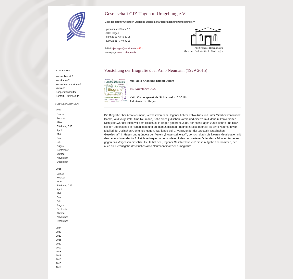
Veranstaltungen (67, 104)
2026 (58, 109)
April (59, 130)
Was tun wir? (63, 80)
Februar (61, 118)
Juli (58, 142)
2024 (58, 228)
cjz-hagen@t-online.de (124, 48)
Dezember (62, 161)
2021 (58, 239)
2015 (58, 263)
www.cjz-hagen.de (126, 52)
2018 (58, 251)
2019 (58, 247)
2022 (58, 235)
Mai (59, 134)
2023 (58, 231)
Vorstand (60, 88)
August (60, 146)
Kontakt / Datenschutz (67, 96)
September (63, 150)
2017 (58, 255)
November (62, 158)
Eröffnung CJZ (64, 126)
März (59, 122)
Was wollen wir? (64, 76)
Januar (60, 114)
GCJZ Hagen (62, 70)
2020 (58, 243)
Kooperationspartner (66, 92)
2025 (58, 168)
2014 (58, 267)
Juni (59, 138)
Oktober (61, 154)
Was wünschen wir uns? (68, 84)
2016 (58, 259)
